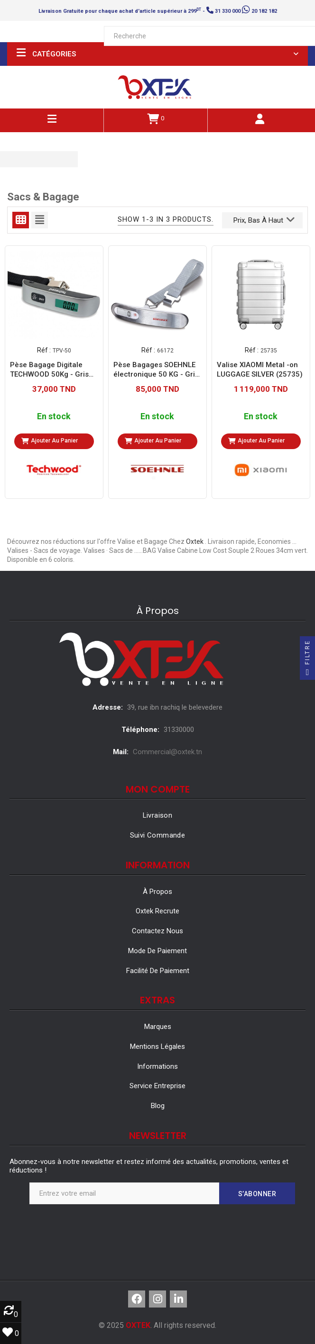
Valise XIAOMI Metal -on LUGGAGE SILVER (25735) (260, 370)
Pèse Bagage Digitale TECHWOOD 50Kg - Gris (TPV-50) (49, 370)
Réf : (44, 350)
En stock (54, 416)
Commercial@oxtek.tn (167, 752)
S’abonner (257, 1194)
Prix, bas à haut (264, 219)
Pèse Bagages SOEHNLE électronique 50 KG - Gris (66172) (156, 370)
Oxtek (195, 541)
